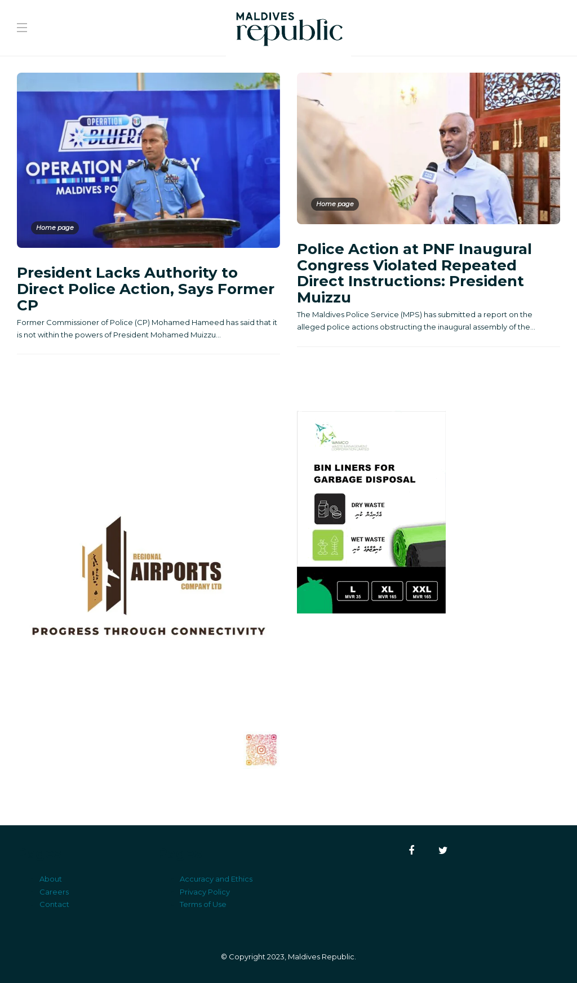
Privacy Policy (205, 891)
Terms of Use (203, 904)
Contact (54, 904)
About (50, 878)
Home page (55, 228)
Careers (54, 891)
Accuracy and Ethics (216, 878)
